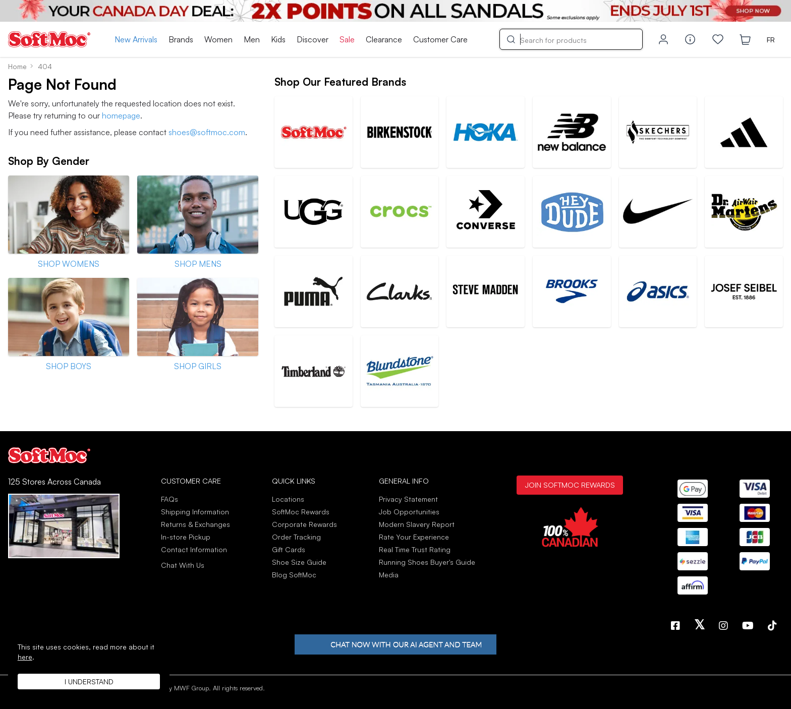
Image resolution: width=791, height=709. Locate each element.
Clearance (384, 39)
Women (218, 39)
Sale (347, 39)
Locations (288, 499)
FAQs (169, 499)
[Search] (571, 39)
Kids (278, 39)
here (25, 657)
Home (17, 66)
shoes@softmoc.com (206, 132)
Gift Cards (288, 549)
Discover (312, 39)
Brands (180, 39)
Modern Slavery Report (417, 524)
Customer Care (440, 39)
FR (771, 39)
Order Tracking (296, 537)
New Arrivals (136, 39)
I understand (89, 681)
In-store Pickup (185, 537)
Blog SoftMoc (294, 574)
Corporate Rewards (304, 524)
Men (252, 39)
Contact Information (194, 549)
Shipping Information (195, 511)
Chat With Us (182, 565)
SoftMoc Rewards (300, 511)
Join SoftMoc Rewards (570, 484)
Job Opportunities (409, 511)
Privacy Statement (408, 499)
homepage (121, 115)
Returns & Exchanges (195, 524)
